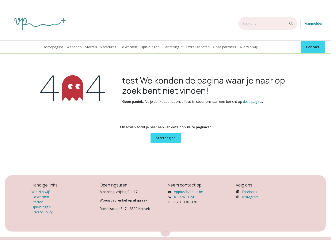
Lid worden (40, 197)
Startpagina (165, 138)
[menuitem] (53, 47)
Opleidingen (41, 207)
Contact (312, 47)
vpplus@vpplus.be (188, 191)
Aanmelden (314, 23)
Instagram (250, 197)
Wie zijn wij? (40, 191)
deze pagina (252, 101)
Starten (37, 202)
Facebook (249, 191)
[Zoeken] (291, 23)
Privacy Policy (42, 212)
